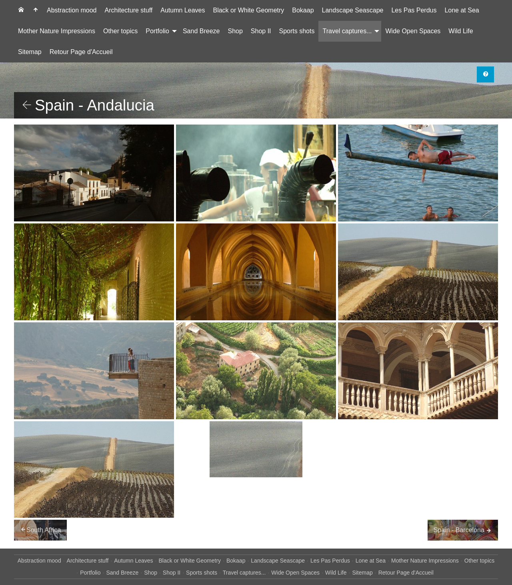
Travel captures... (347, 31)
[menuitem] (21, 10)
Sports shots (297, 31)
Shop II (261, 31)
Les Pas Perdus (413, 10)
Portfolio (157, 31)
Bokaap (303, 10)
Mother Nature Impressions (56, 31)
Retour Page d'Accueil (81, 51)
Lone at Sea (461, 10)
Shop (235, 31)
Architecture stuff (129, 10)
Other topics (120, 31)
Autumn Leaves (182, 10)
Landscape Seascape (353, 10)
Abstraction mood (72, 10)
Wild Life (460, 31)
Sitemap (30, 51)
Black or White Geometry (248, 10)
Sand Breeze (201, 31)
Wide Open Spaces (412, 31)
